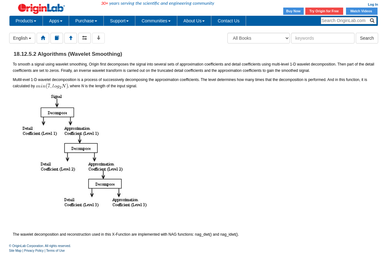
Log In (373, 4)
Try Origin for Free (324, 11)
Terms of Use (55, 250)
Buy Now (293, 11)
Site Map (15, 250)
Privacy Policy (34, 250)
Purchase (86, 20)
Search (367, 38)
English (22, 38)
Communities (156, 20)
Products (26, 20)
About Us (194, 20)
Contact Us (228, 20)
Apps (55, 20)
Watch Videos (361, 11)
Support (119, 20)
